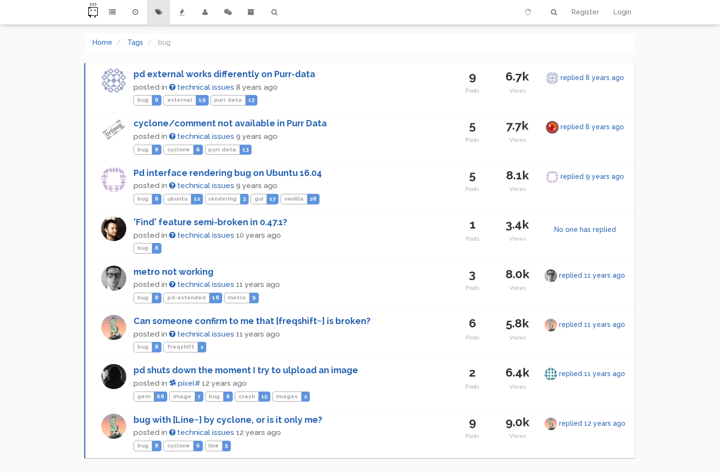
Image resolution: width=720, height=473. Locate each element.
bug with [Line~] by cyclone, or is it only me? (227, 420)
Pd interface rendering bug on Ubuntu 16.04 (227, 173)
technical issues (201, 87)
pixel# (184, 383)
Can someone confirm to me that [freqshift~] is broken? (252, 321)
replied (592, 77)
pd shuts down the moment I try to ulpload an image (245, 370)
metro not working (173, 272)
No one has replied (585, 229)
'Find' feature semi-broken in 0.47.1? (210, 222)
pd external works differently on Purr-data (224, 74)
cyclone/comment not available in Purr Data (230, 123)
